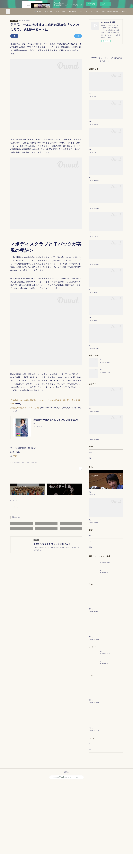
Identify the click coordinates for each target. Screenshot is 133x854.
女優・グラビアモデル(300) (30, 462)
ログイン (105, 4)
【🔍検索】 (58, 11)
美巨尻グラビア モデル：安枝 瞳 (24, 408)
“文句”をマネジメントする (98, 814)
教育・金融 (92, 11)
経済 (83, 11)
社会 (116, 11)
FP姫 (14, 456)
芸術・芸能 (14, 20)
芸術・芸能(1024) (15, 462)
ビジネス (109, 11)
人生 (101, 11)
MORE (124, 11)
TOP (49, 11)
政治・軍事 (69, 11)
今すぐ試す (91, 4)
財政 (77, 11)
